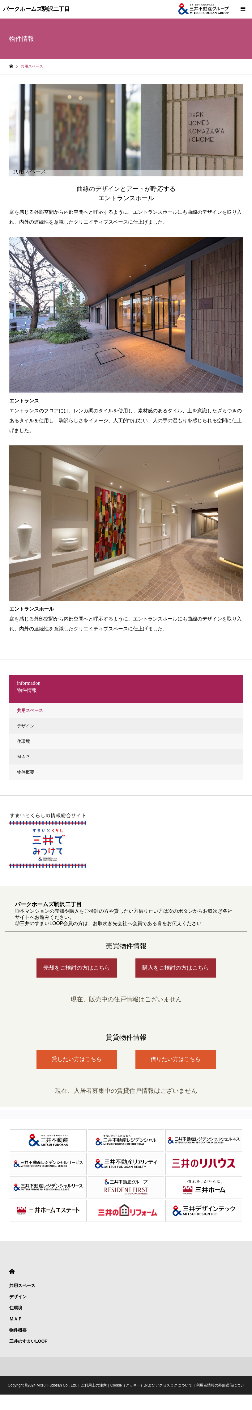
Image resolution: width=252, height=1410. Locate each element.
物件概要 (25, 772)
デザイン (25, 725)
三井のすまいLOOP (28, 1341)
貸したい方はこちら (77, 1059)
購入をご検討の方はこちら (175, 968)
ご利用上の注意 (94, 1385)
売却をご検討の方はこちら (76, 968)
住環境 (23, 741)
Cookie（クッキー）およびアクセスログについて (151, 1385)
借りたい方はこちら (176, 1059)
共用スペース (30, 710)
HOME (12, 1271)
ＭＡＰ (23, 756)
